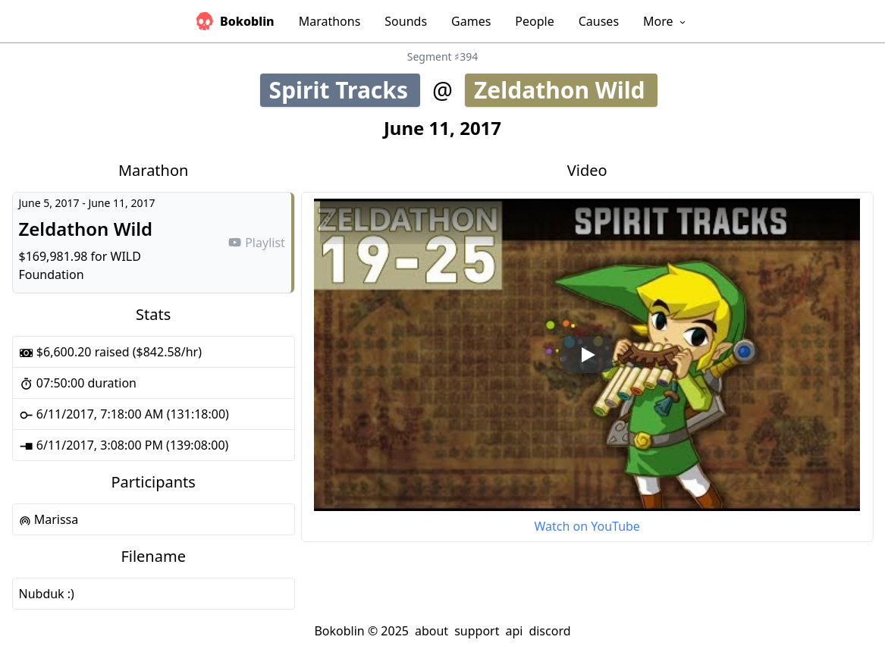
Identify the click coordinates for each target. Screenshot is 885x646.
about (431, 630)
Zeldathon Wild (565, 89)
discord (549, 630)
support (476, 630)
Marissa (49, 519)
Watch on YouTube (586, 526)
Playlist (256, 242)
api (514, 630)
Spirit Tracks (344, 89)
